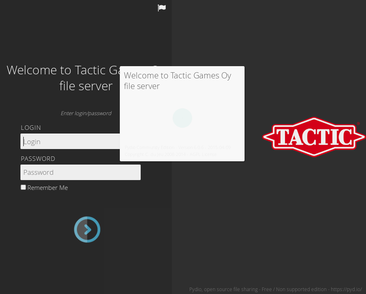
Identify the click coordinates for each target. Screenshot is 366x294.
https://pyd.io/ (346, 289)
